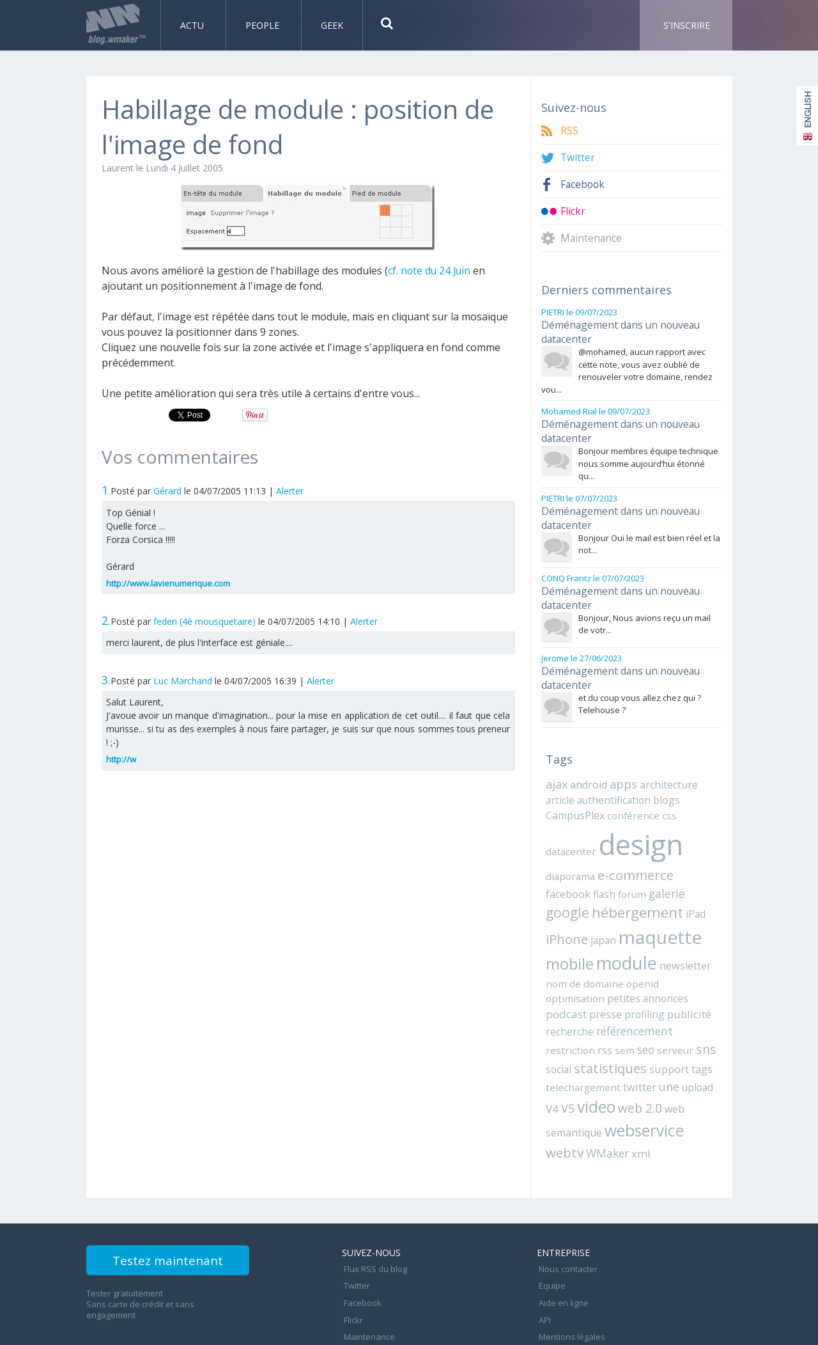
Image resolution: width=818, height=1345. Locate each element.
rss (599, 1008)
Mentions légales (570, 1278)
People (263, 25)
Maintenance (591, 238)
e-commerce (631, 852)
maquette (611, 914)
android (588, 765)
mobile (676, 915)
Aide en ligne (562, 1249)
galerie (615, 872)
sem (619, 1008)
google (656, 871)
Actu (193, 25)
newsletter (631, 943)
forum (582, 872)
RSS (569, 131)
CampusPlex (574, 795)
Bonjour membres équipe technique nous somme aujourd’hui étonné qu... (648, 455)
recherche (611, 991)
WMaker (604, 1108)
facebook (691, 853)
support (665, 1027)
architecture (665, 765)
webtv (564, 1107)
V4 (711, 1044)
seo (638, 1008)
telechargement (580, 1044)
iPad (647, 892)
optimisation (644, 960)
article (559, 780)
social (558, 1027)
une (660, 1043)
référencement (672, 991)
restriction (568, 1008)
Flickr (572, 211)
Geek (332, 25)
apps (621, 765)
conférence (629, 795)
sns (694, 1008)
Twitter (578, 157)
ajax (556, 765)
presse (647, 974)
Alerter (290, 491)
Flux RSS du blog (373, 1221)
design (636, 823)
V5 (552, 1065)
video (580, 1063)
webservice (642, 1086)
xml (636, 1108)
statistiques (608, 1026)
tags (696, 1027)
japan (557, 917)
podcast (609, 975)
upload (687, 1044)
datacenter (569, 829)
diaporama (569, 853)
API (543, 1264)
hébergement (590, 891)
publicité (566, 991)
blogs (658, 780)
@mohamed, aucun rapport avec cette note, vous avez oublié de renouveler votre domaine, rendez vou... (627, 366)
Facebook (583, 184)
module (574, 940)
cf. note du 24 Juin (430, 270)
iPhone (680, 892)
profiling (684, 974)
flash (556, 872)
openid (600, 960)
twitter (632, 1044)
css (662, 795)
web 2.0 (622, 1065)
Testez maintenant (179, 1217)
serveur (666, 1008)
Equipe (550, 1235)
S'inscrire (686, 25)
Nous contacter (566, 1221)
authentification (609, 780)
